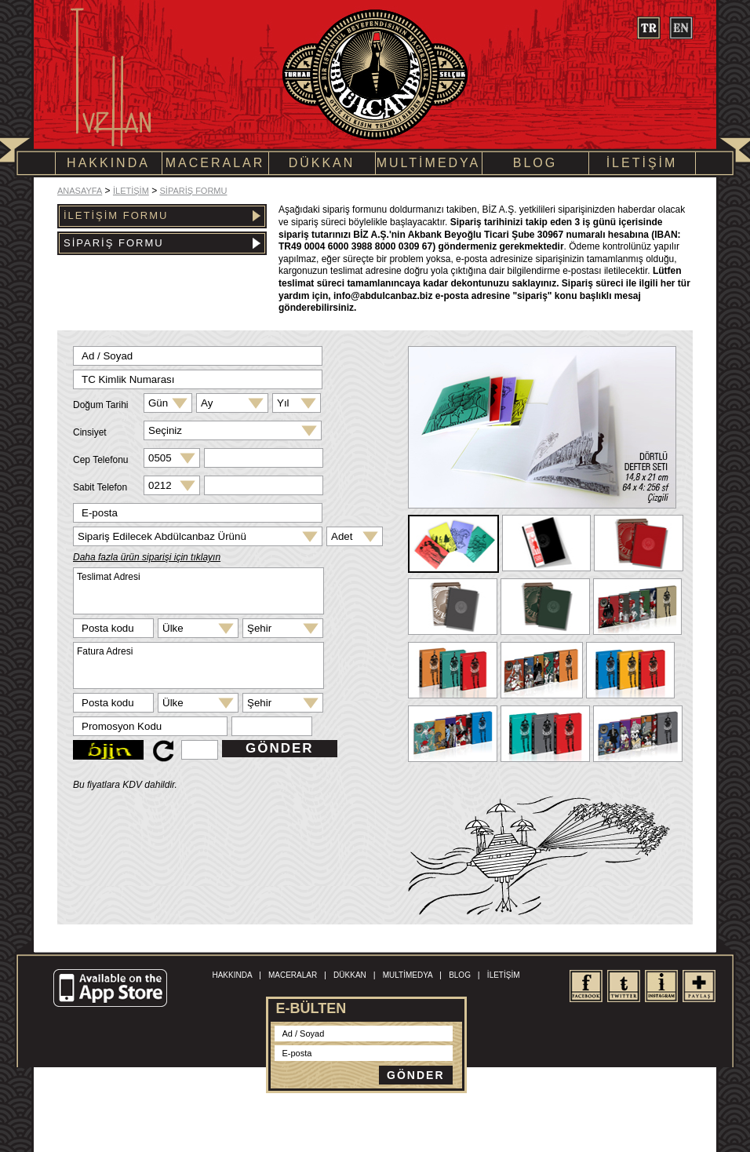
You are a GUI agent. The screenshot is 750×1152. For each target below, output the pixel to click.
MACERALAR (215, 163)
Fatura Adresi (198, 665)
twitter (623, 986)
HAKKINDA (108, 163)
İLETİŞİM (642, 163)
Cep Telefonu (101, 459)
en (680, 28)
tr (648, 28)
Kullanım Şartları (341, 1114)
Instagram (661, 986)
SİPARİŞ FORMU (193, 190)
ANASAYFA (79, 190)
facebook (586, 986)
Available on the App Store (112, 988)
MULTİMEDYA (429, 163)
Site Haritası (398, 1114)
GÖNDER (280, 748)
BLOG (535, 163)
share (698, 986)
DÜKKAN (322, 163)
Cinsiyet (90, 432)
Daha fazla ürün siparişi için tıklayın (146, 557)
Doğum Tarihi (100, 404)
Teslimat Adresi (198, 590)
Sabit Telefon (100, 487)
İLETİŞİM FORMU (162, 215)
